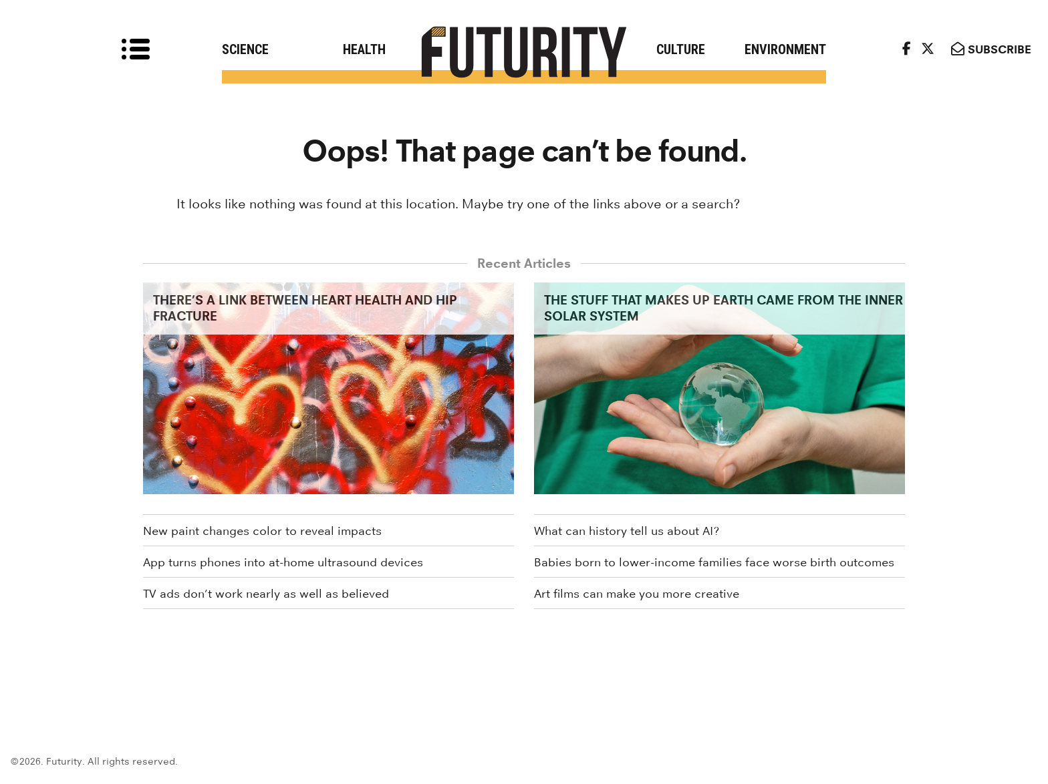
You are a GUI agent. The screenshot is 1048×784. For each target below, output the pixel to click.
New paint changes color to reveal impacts (262, 531)
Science (245, 49)
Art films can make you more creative (636, 593)
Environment (785, 49)
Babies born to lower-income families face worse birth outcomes (714, 562)
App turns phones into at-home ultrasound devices (283, 562)
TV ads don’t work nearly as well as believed (266, 593)
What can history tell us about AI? (626, 531)
